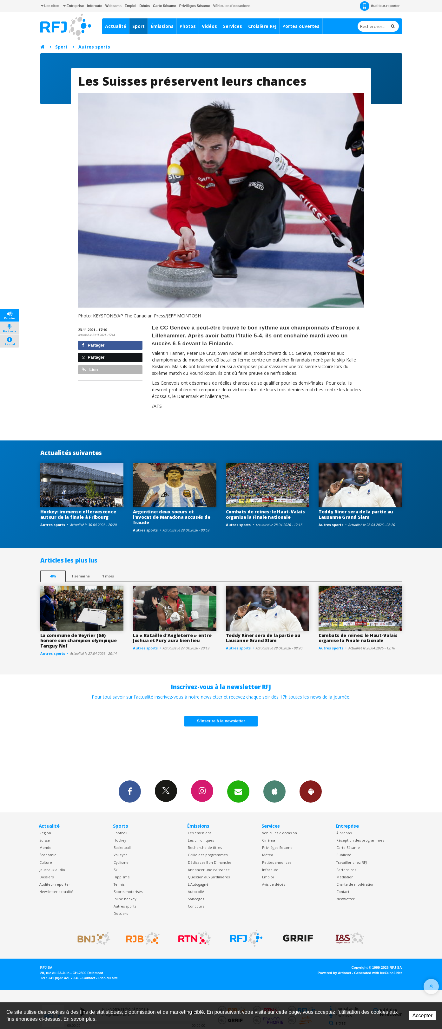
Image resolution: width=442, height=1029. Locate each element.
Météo (267, 855)
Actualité (115, 26)
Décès (145, 6)
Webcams (113, 6)
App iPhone (274, 791)
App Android (311, 791)
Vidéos (209, 26)
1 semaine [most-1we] (80, 576)
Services (232, 26)
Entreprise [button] (73, 6)
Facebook (130, 791)
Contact (342, 891)
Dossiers (46, 877)
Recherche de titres (205, 847)
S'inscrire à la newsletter (221, 721)
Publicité (343, 855)
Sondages (196, 899)
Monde (45, 847)
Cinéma (268, 840)
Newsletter (345, 899)
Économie (47, 855)
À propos (344, 833)
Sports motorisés (128, 891)
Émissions (162, 26)
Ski (116, 870)
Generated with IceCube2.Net (378, 973)
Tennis (119, 884)
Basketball (122, 847)
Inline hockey (125, 899)
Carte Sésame (164, 6)
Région (45, 833)
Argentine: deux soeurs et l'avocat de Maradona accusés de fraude (171, 517)
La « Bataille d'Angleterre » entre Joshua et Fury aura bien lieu (172, 638)
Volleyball (121, 855)
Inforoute (94, 6)
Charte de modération (355, 884)
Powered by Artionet (334, 973)
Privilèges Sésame (194, 6)
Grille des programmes (208, 855)
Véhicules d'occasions (231, 6)
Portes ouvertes (301, 26)
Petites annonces (276, 862)
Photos (188, 26)
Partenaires (346, 870)
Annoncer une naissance (209, 870)
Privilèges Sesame (277, 847)
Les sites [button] (50, 6)
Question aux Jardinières (209, 877)
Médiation (344, 877)
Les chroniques (201, 840)
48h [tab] (53, 576)
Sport (138, 26)
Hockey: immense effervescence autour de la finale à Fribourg (78, 514)
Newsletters (238, 791)
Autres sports (94, 47)
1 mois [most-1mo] (108, 576)
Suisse (44, 840)
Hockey (120, 840)
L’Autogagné (198, 884)
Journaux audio (52, 870)
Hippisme (122, 877)
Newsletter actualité (56, 891)
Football (120, 833)
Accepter (422, 1015)
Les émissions (199, 833)
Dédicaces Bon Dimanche (209, 862)
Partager (93, 345)
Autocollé (196, 891)
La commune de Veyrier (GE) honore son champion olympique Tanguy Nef (78, 640)
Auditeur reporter (54, 884)
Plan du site (108, 978)
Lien (90, 369)
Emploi (130, 6)
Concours (196, 906)
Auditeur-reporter (379, 6)
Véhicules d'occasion (279, 833)
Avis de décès (273, 884)
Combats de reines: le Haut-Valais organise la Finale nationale (265, 514)
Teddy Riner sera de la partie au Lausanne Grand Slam (356, 514)
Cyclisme (121, 862)
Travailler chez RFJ (351, 862)
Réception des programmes (360, 840)
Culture (45, 862)
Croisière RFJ (262, 26)
